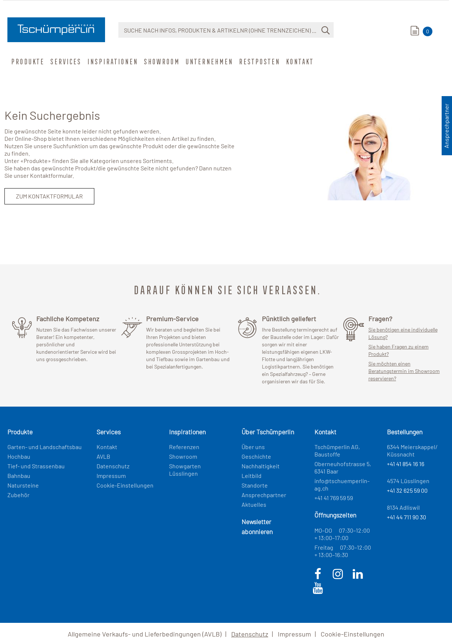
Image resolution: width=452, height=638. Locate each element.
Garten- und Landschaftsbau (44, 446)
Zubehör (18, 494)
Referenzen (184, 446)
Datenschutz (113, 465)
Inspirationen (112, 61)
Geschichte (256, 456)
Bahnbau (18, 475)
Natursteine (23, 485)
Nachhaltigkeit (261, 465)
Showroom (161, 61)
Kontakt (299, 61)
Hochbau (18, 456)
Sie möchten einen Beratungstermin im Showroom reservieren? (404, 370)
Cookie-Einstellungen (125, 485)
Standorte (255, 485)
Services (65, 61)
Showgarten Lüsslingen (185, 469)
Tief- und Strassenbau (36, 465)
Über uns (253, 446)
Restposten (258, 61)
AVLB (103, 456)
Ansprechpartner (264, 494)
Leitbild (252, 475)
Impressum (111, 475)
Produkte (27, 61)
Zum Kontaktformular (49, 196)
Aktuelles (254, 504)
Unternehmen (208, 61)
